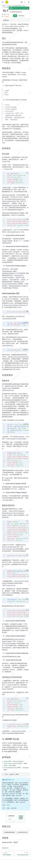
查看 (15, 15)
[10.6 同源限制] (8, 853)
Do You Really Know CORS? (12, 767)
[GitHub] (21, 2)
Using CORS (7, 761)
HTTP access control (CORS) (13, 763)
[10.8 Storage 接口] (21, 853)
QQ (8, 805)
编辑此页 (5, 848)
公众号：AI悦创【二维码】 (12, 774)
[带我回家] (7, 2)
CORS (5, 765)
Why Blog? (21, 15)
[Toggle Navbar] (28, 2)
